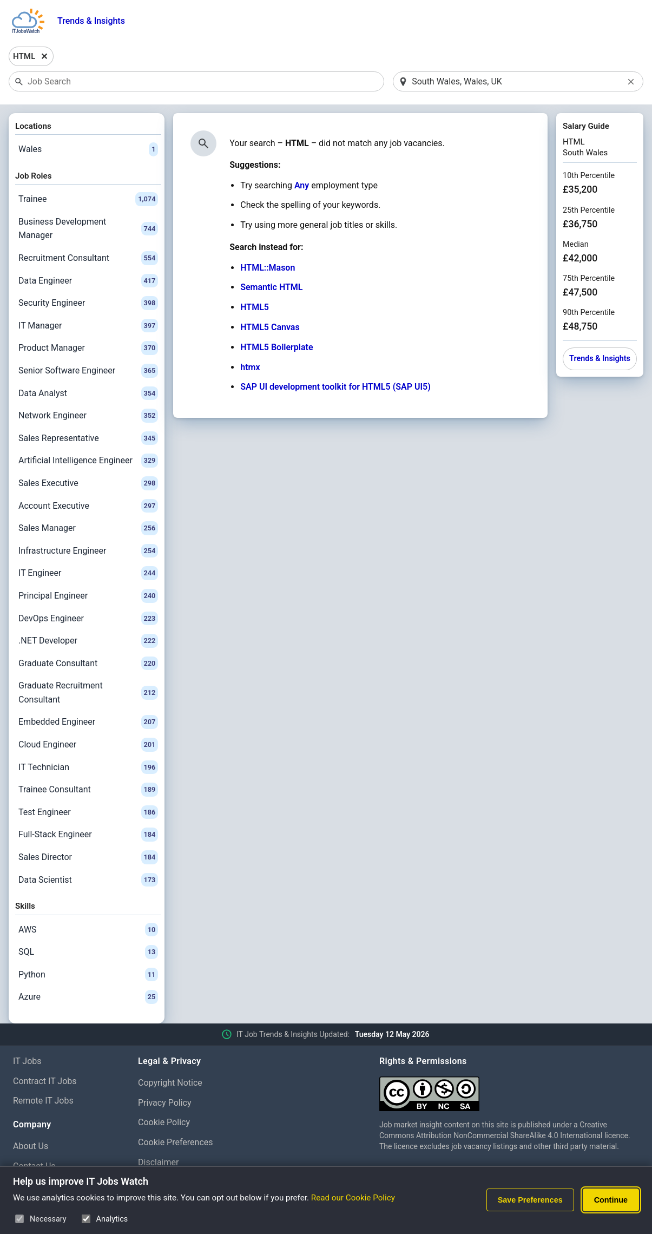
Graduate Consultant (88, 664)
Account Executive (88, 506)
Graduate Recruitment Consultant (88, 692)
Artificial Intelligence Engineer (88, 461)
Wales (88, 149)
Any (301, 185)
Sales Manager (88, 528)
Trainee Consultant (88, 790)
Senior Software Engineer (88, 371)
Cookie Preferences (175, 1142)
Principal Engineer (88, 596)
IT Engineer (88, 573)
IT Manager (88, 326)
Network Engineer (88, 416)
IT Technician (88, 767)
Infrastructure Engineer (88, 551)
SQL (88, 952)
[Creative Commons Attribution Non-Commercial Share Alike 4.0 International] (509, 1090)
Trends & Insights (91, 21)
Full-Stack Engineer (88, 835)
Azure (88, 997)
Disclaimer (158, 1162)
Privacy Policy (165, 1103)
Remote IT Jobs (43, 1100)
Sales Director (88, 857)
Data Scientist (88, 880)
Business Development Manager (88, 228)
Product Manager (88, 348)
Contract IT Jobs (45, 1081)
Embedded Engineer (88, 722)
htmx (250, 367)
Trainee (88, 199)
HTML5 (254, 307)
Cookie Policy (164, 1122)
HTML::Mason (267, 267)
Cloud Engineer (88, 745)
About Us (30, 1146)
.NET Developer (88, 641)
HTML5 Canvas (269, 327)
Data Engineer (88, 281)
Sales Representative (88, 438)
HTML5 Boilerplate (276, 347)
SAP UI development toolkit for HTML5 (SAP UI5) (335, 387)
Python (88, 975)
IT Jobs (27, 1061)
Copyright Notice (170, 1083)
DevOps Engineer (88, 619)
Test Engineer (88, 812)
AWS (88, 930)
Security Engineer (88, 303)
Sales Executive (88, 483)
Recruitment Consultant (88, 258)
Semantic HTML (271, 287)
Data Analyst (88, 393)
